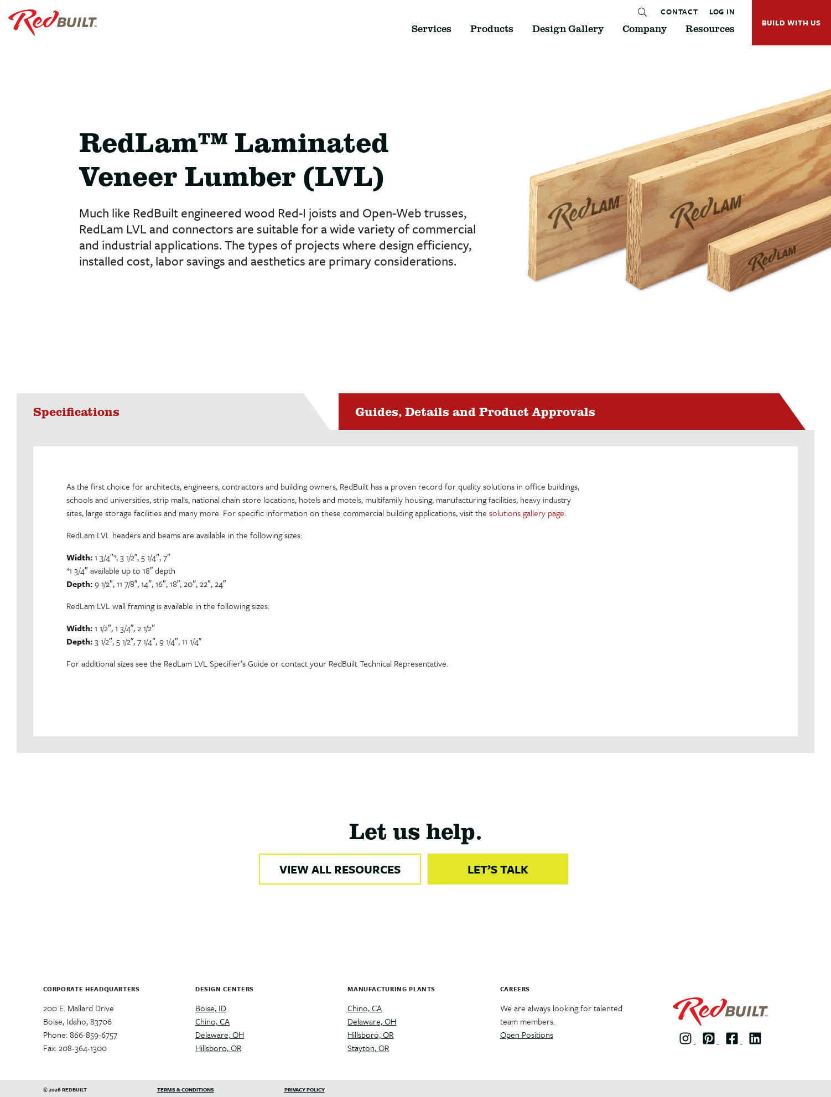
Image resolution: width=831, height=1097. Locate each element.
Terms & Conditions (185, 1089)
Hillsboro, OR (218, 1048)
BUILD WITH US (791, 22)
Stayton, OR (368, 1048)
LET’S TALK (498, 869)
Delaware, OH (219, 1034)
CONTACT (679, 12)
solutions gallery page (526, 513)
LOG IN (722, 12)
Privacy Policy (304, 1089)
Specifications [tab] (76, 411)
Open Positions (526, 1034)
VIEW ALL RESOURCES (340, 869)
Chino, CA (212, 1021)
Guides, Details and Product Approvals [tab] (475, 411)
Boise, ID (210, 1008)
